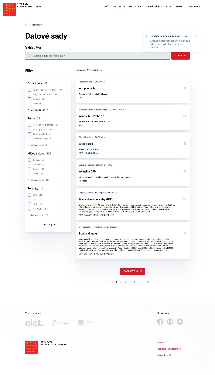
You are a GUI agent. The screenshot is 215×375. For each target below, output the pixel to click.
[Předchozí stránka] (112, 282)
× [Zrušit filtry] (48, 224)
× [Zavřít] (195, 36)
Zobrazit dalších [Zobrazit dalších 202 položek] (39, 180)
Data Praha (194, 6)
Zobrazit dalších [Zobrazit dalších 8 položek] (37, 145)
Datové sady (119, 6)
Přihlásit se (164, 355)
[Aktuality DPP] (133, 173)
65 (148, 281)
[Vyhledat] (180, 56)
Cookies (161, 342)
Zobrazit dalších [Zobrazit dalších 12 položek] (38, 215)
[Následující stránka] (153, 282)
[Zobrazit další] (132, 271)
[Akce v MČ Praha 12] (133, 117)
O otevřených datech (156, 6)
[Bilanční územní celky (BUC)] (133, 204)
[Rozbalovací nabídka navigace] (170, 6)
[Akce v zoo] (133, 145)
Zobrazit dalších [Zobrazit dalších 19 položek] (38, 110)
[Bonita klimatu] (133, 240)
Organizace (135, 6)
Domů (105, 6)
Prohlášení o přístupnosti (169, 349)
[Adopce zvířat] (133, 90)
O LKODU (180, 6)
